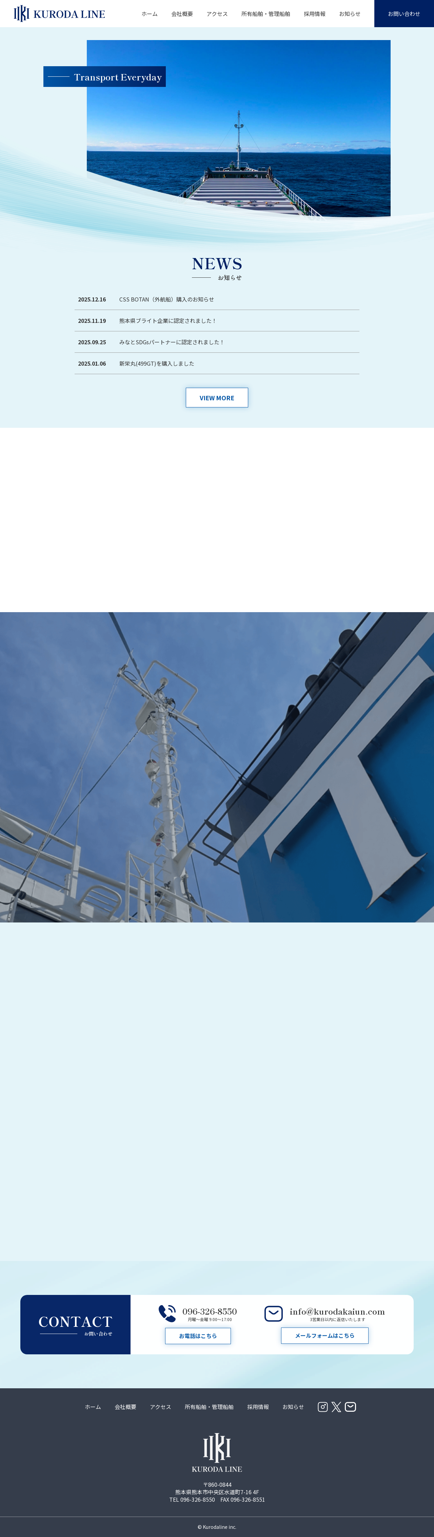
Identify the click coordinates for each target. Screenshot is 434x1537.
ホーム (149, 14)
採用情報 (315, 14)
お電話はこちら (198, 1336)
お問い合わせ (404, 14)
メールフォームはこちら (325, 1336)
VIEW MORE (217, 397)
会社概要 (182, 14)
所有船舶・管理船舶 (265, 14)
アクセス (217, 14)
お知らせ (350, 14)
